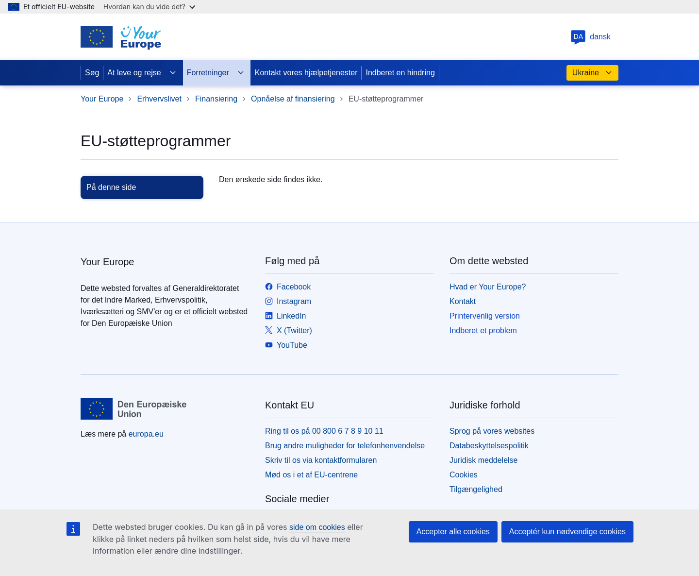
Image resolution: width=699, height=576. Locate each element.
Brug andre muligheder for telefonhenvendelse (345, 445)
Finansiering (216, 99)
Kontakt (462, 301)
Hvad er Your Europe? (487, 287)
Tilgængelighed (475, 489)
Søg (92, 72)
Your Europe (102, 99)
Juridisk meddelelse (483, 460)
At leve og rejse (141, 73)
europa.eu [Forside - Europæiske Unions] (146, 434)
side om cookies (317, 527)
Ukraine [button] (592, 73)
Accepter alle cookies (453, 531)
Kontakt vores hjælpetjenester (306, 72)
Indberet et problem (483, 330)
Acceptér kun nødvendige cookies (567, 531)
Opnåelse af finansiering (293, 99)
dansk (590, 36)
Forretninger (216, 73)
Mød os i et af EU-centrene (311, 475)
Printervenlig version (484, 316)
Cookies (463, 475)
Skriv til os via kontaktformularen (321, 460)
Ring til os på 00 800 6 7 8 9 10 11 (324, 431)
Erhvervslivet (159, 99)
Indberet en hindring (400, 72)
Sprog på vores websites (491, 431)
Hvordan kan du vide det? (149, 6)
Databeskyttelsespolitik (489, 445)
